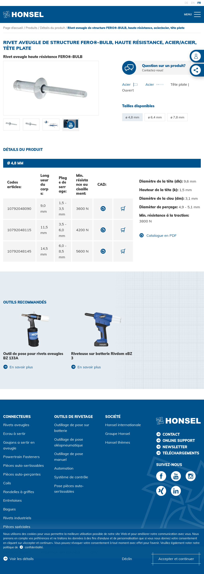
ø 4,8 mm (132, 117)
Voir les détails (22, 558)
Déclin (127, 558)
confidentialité (34, 547)
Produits (31, 28)
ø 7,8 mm (177, 117)
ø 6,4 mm (155, 117)
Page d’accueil (13, 28)
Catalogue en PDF (161, 235)
